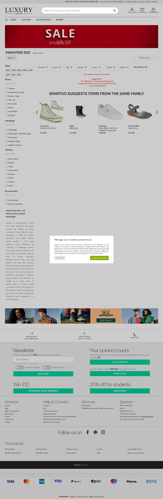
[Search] (114, 10)
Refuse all (60, 258)
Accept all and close (99, 258)
